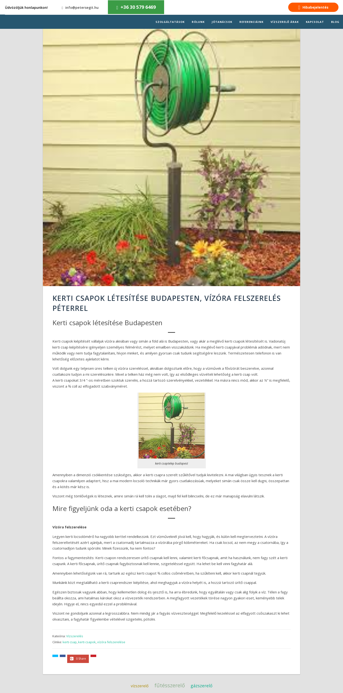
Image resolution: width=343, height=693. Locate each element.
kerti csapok (87, 642)
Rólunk (198, 22)
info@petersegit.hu (80, 7)
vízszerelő (140, 685)
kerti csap (70, 642)
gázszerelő (201, 685)
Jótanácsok (222, 22)
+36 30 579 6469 (136, 7)
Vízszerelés (74, 636)
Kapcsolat (315, 22)
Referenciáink (251, 22)
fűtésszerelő (169, 685)
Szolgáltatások (170, 22)
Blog (335, 22)
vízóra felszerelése (111, 642)
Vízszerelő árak (285, 22)
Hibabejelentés (313, 7)
